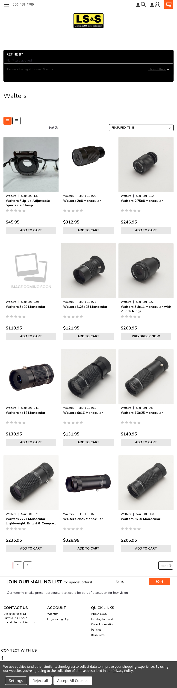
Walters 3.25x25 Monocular (85, 307)
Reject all (40, 680)
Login (51, 619)
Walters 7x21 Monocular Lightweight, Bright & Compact (31, 521)
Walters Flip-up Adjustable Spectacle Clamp (28, 203)
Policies (96, 630)
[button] (88, 69)
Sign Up (64, 619)
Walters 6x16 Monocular (83, 413)
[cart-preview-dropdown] (168, 4)
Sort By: (53, 128)
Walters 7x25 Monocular (83, 519)
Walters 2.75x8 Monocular (142, 201)
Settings (16, 680)
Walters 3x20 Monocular (26, 307)
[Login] (155, 4)
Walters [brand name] (11, 196)
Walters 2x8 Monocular (82, 201)
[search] (141, 4)
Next (167, 565)
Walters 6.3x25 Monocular (142, 413)
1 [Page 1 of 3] (8, 565)
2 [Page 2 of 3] (18, 565)
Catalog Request (102, 619)
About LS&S (99, 614)
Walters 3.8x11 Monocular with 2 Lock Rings (146, 309)
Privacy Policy (123, 670)
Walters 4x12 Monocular (26, 413)
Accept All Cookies (72, 680)
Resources (98, 635)
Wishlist (52, 614)
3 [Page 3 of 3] (28, 565)
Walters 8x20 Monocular (141, 519)
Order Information (102, 624)
